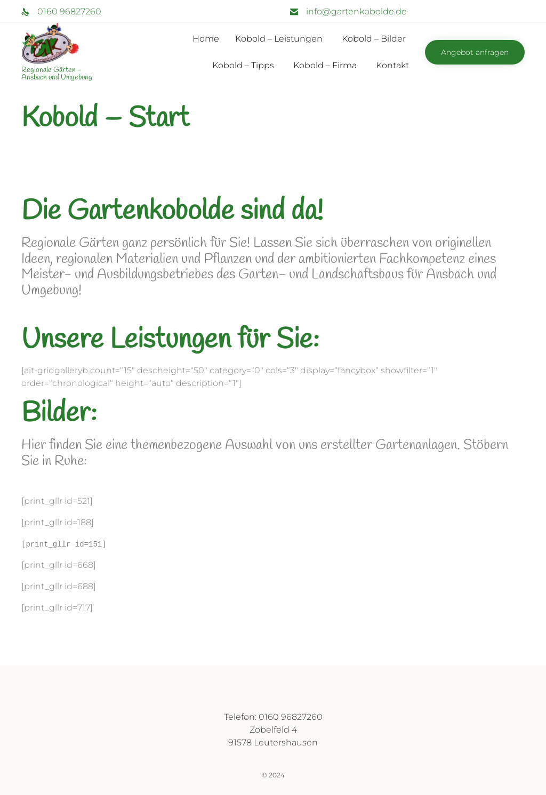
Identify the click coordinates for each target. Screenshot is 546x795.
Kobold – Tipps (243, 65)
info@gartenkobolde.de (356, 11)
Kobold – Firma (325, 65)
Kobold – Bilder (374, 39)
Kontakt (392, 65)
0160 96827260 (69, 11)
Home (205, 39)
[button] (475, 52)
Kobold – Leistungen (279, 39)
